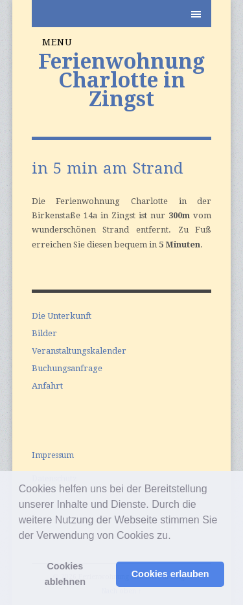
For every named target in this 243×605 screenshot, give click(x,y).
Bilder (44, 333)
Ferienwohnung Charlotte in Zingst (121, 80)
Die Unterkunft (61, 316)
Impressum (53, 455)
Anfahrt (47, 386)
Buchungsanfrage (67, 368)
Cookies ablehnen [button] (65, 574)
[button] (176, 536)
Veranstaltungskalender (79, 351)
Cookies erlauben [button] (170, 574)
